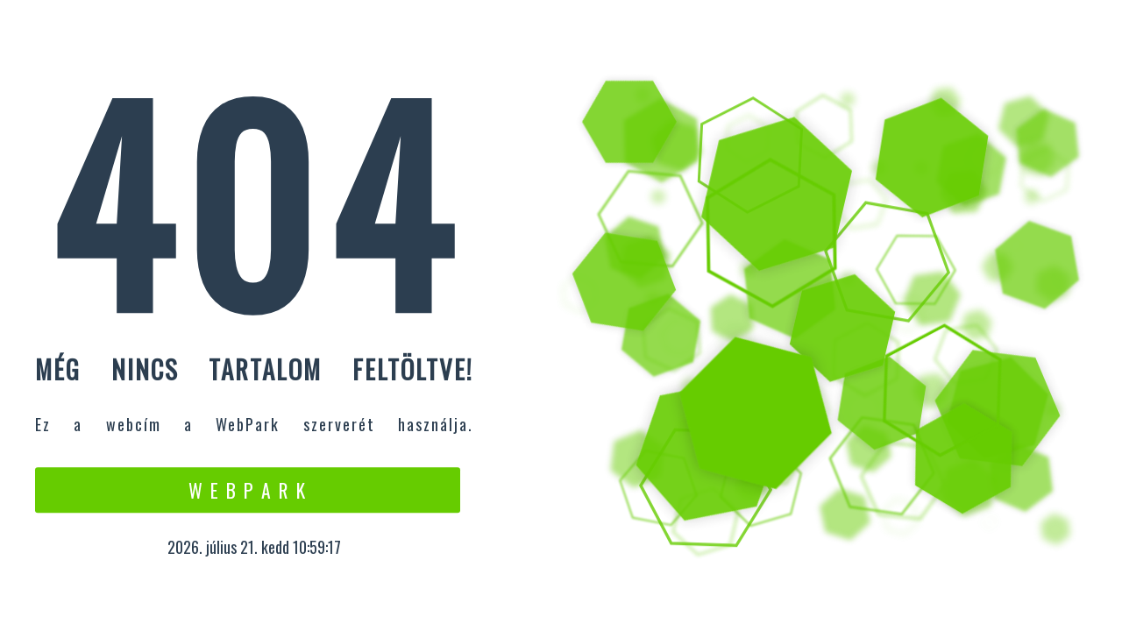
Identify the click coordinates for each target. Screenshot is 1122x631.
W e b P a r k (247, 490)
